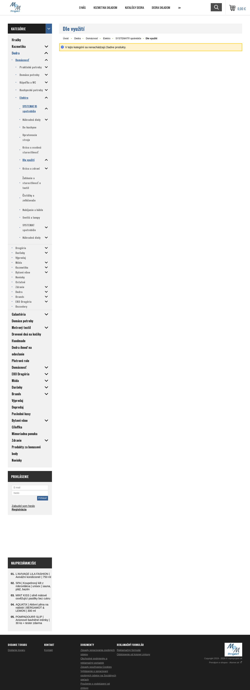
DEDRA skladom (161, 7)
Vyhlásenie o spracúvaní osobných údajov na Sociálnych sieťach (98, 675)
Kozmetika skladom (105, 7)
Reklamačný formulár (129, 650)
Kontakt (48, 650)
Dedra (77, 38)
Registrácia (19, 509)
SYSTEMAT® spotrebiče (128, 38)
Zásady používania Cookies (96, 666)
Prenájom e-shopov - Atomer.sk (225, 662)
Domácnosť (92, 38)
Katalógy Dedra (134, 7)
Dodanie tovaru (16, 650)
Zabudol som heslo (23, 505)
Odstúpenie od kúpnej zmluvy (133, 654)
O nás (82, 7)
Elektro (106, 38)
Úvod (66, 38)
